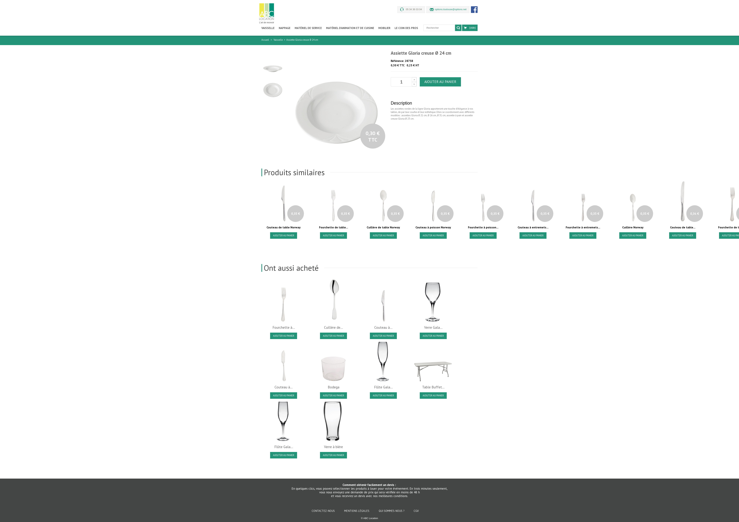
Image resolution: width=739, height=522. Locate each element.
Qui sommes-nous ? (392, 511)
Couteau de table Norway (284, 227)
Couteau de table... (682, 227)
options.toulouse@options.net (450, 9)
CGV (416, 511)
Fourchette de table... (333, 227)
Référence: (397, 61)
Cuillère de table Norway (383, 227)
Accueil (265, 39)
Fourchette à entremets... (583, 227)
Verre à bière (333, 447)
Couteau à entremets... (533, 227)
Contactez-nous (324, 511)
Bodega (333, 387)
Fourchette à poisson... (483, 227)
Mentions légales (357, 511)
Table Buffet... (433, 387)
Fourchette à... (284, 327)
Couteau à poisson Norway (433, 227)
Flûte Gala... (383, 387)
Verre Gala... (433, 327)
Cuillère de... (333, 327)
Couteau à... (383, 327)
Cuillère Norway (632, 227)
